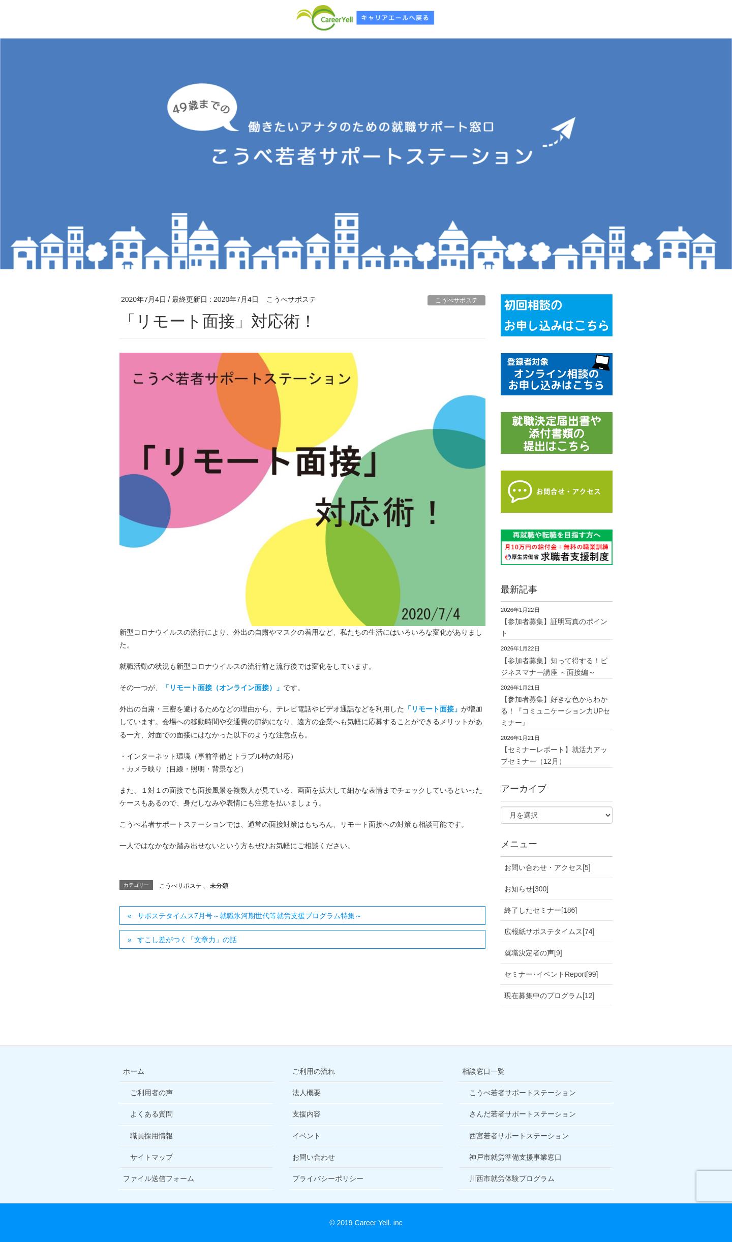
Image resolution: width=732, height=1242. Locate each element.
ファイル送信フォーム (158, 1178)
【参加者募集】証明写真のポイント (554, 627)
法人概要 (306, 1093)
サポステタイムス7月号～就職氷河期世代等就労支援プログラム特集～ (249, 916)
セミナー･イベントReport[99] (551, 974)
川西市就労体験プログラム (512, 1178)
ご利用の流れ (313, 1071)
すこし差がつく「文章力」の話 (187, 940)
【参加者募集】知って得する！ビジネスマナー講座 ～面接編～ (554, 666)
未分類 (219, 885)
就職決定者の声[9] (533, 953)
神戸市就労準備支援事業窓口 (515, 1157)
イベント (306, 1136)
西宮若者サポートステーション (519, 1136)
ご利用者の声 (151, 1093)
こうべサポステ (456, 300)
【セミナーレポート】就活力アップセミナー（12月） (554, 755)
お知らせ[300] (526, 889)
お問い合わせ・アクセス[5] (547, 867)
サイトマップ (151, 1157)
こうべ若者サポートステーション (522, 1093)
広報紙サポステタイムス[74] (549, 931)
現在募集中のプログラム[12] (549, 995)
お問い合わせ (313, 1157)
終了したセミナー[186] (540, 910)
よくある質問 (151, 1114)
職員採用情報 (151, 1136)
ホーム (133, 1071)
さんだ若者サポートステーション (522, 1114)
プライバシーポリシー (327, 1178)
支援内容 (306, 1114)
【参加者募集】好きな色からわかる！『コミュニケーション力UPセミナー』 (555, 711)
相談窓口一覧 (483, 1071)
